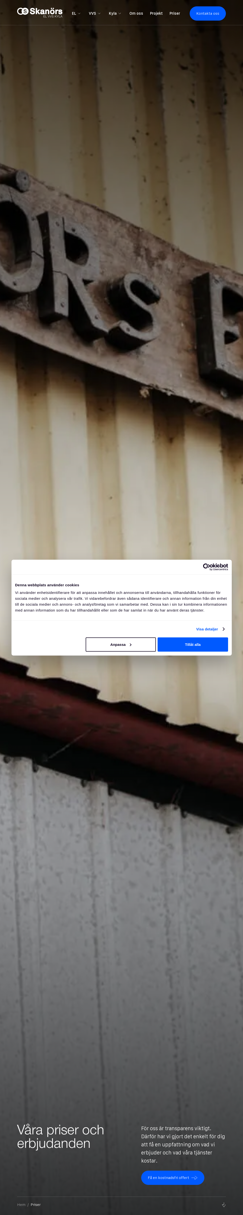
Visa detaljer (207, 629)
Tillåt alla (193, 644)
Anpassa (121, 644)
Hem (21, 1204)
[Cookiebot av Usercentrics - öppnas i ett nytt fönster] (206, 567)
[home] (39, 13)
